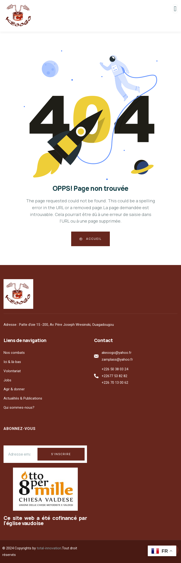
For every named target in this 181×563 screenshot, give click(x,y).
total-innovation (49, 548)
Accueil (90, 239)
